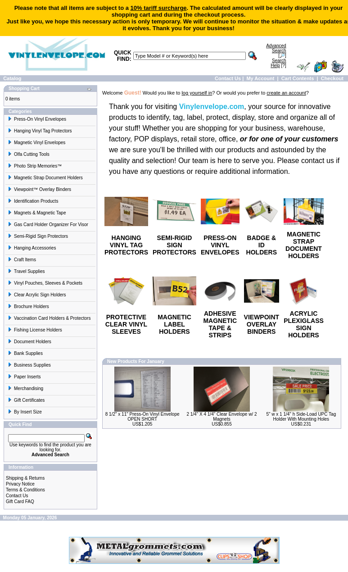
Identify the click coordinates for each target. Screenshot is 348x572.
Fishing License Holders (35, 329)
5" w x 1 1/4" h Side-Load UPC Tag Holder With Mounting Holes (301, 417)
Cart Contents (297, 78)
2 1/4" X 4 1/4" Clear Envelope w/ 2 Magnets (221, 417)
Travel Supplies (26, 271)
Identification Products (33, 201)
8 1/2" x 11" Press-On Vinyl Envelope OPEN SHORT (142, 417)
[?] (278, 63)
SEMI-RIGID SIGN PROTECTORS (174, 245)
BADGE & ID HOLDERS (261, 245)
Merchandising (25, 388)
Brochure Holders (28, 306)
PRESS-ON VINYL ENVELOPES (220, 245)
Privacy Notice (20, 483)
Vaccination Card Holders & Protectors (49, 318)
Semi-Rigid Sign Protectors (38, 236)
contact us (317, 160)
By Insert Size (25, 411)
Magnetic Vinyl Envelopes (36, 142)
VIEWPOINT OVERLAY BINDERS (262, 324)
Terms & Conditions (25, 489)
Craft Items (22, 259)
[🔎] (276, 50)
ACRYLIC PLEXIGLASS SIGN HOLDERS (304, 324)
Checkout (332, 78)
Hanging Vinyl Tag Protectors (40, 130)
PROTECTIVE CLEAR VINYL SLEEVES (126, 324)
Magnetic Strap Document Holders (45, 177)
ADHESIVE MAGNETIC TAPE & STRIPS (220, 324)
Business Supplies (29, 365)
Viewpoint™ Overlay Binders (39, 189)
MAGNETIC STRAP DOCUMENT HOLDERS (303, 245)
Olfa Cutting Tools (29, 154)
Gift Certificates (26, 400)
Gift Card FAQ (20, 501)
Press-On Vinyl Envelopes (37, 119)
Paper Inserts (24, 376)
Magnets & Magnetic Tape (37, 212)
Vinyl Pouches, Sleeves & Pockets (45, 283)
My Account (260, 78)
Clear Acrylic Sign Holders (37, 294)
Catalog (12, 78)
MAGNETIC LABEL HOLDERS (174, 324)
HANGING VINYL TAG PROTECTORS (126, 245)
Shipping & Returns (25, 478)
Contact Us (228, 78)
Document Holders (29, 341)
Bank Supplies (25, 353)
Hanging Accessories (32, 247)
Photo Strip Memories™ (35, 165)
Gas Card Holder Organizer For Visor (48, 224)
